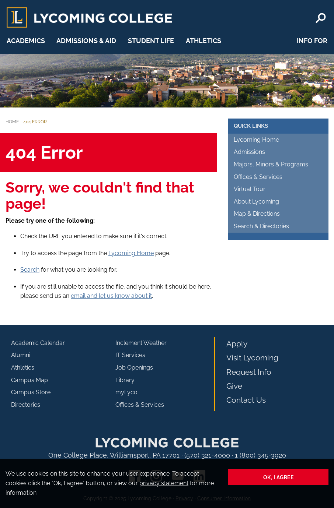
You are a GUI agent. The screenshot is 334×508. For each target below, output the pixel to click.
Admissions (249, 151)
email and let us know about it (111, 295)
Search (29, 269)
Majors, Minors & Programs (271, 164)
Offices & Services (258, 176)
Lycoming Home (131, 253)
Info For (312, 41)
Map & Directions (257, 213)
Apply (236, 343)
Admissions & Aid (86, 41)
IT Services (130, 355)
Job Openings (134, 367)
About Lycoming (256, 201)
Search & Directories (261, 226)
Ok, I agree (278, 477)
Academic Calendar (38, 342)
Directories (25, 404)
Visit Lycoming (252, 357)
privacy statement (163, 483)
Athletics (203, 41)
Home (12, 121)
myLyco (126, 392)
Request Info (248, 372)
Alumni (20, 355)
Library (125, 380)
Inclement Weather (141, 342)
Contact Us (246, 400)
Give (234, 386)
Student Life (151, 41)
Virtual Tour (249, 189)
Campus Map (29, 380)
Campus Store (31, 392)
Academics (26, 41)
